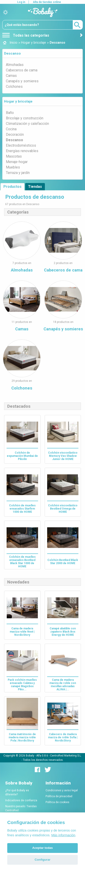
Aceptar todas (42, 847)
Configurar (42, 859)
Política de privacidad (59, 796)
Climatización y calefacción (27, 123)
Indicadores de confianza (21, 800)
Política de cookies (57, 802)
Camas (11, 75)
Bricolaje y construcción (24, 118)
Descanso (12, 53)
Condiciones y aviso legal (62, 790)
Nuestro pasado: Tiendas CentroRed (21, 808)
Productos (12, 186)
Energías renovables (22, 151)
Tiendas (35, 186)
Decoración (15, 134)
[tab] (42, 53)
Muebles (13, 167)
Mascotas (14, 156)
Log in (21, 2)
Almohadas (15, 65)
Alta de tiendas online (47, 2)
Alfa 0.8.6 (42, 755)
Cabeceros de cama (21, 70)
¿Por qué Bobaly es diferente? (17, 792)
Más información (63, 835)
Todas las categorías (25, 35)
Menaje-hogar (17, 162)
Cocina (11, 129)
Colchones (14, 86)
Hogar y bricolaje (18, 101)
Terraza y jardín (18, 173)
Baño (10, 113)
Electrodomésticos (21, 145)
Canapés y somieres (22, 81)
